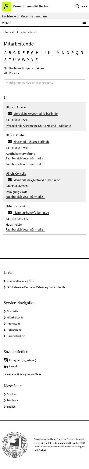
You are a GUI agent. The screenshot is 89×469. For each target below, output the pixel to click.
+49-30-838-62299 (17, 120)
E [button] (24, 52)
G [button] (32, 52)
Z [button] (36, 59)
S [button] (5, 59)
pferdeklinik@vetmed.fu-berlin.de (35, 113)
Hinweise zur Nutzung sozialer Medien (23, 374)
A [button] (5, 52)
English (11, 406)
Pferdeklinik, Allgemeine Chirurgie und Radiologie (38, 126)
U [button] (14, 59)
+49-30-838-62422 (17, 186)
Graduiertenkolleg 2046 (20, 281)
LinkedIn (14, 366)
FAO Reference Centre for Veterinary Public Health (36, 287)
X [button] (28, 59)
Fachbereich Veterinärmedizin (24, 16)
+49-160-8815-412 (17, 219)
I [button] (41, 52)
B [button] (10, 52)
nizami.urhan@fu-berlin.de (31, 212)
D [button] (19, 52)
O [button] (67, 52)
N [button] (63, 52)
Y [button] (32, 59)
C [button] (14, 52)
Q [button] (77, 52)
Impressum (13, 323)
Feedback (12, 400)
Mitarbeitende (15, 317)
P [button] (72, 52)
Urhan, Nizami (15, 206)
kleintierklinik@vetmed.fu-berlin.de (36, 180)
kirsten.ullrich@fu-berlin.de (31, 142)
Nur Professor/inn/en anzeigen (24, 68)
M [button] (58, 52)
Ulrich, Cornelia (16, 173)
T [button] (10, 59)
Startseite (9, 32)
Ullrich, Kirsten (15, 135)
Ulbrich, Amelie (16, 107)
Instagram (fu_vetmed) (22, 360)
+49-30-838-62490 (17, 148)
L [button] (53, 52)
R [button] (82, 52)
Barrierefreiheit (16, 336)
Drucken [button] (11, 394)
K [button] (49, 52)
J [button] (45, 52)
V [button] (19, 59)
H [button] (37, 52)
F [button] (28, 52)
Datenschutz (14, 330)
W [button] (23, 59)
